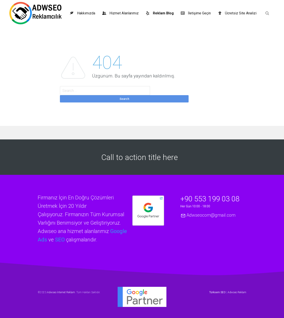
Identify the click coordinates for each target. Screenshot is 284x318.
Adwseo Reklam (237, 292)
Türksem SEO (217, 292)
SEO (60, 240)
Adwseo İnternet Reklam (61, 292)
